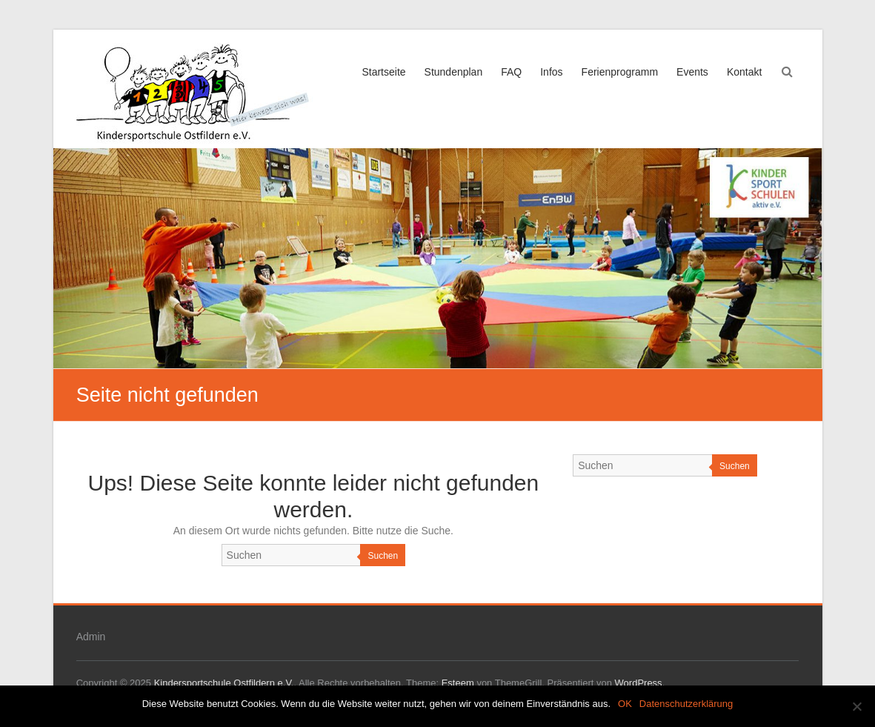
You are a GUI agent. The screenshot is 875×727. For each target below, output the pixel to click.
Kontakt (744, 72)
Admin (91, 637)
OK (625, 703)
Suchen (382, 556)
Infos (551, 72)
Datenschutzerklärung (686, 703)
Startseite (383, 72)
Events (692, 72)
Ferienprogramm (620, 72)
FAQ (511, 72)
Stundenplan (454, 72)
